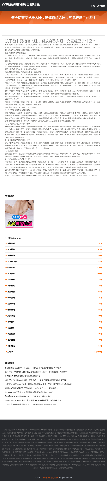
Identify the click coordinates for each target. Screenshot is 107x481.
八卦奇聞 (54, 279)
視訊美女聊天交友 (46, 449)
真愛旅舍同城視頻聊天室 (49, 468)
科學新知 (54, 297)
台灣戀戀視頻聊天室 (35, 446)
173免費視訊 (76, 465)
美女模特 (54, 249)
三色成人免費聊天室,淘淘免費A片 (68, 455)
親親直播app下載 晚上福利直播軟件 (56, 446)
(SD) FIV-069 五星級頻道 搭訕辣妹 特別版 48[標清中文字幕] (29, 392)
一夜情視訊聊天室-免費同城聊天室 (15, 430)
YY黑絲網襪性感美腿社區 (21, 4)
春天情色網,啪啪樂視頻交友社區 (66, 433)
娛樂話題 (54, 315)
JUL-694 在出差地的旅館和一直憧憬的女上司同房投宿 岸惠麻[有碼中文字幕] (35, 380)
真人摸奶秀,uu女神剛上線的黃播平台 (56, 461)
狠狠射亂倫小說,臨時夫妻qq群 (23, 442)
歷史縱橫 (54, 291)
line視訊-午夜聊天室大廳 (36, 452)
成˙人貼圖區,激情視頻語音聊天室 (92, 455)
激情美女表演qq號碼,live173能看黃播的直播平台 (25, 439)
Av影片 (54, 352)
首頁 (93, 6)
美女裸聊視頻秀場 (48, 465)
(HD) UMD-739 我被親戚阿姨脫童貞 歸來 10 (22, 376)
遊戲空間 (54, 309)
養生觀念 (54, 333)
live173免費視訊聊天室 (32, 465)
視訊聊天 (54, 345)
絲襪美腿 (54, 243)
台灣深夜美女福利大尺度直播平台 (15, 446)
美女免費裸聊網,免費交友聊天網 (45, 458)
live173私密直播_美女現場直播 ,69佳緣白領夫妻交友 (62, 439)
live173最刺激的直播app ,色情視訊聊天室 (74, 436)
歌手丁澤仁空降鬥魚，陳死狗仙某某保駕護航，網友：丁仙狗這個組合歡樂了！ (37, 372)
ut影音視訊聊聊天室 (19, 452)
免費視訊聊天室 (32, 449)
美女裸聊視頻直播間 (71, 442)
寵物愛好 (54, 321)
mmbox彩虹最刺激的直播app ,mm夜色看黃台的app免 (65, 452)
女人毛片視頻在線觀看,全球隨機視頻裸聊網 (73, 458)
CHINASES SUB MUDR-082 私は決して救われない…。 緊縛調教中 (31, 388)
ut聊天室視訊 (89, 449)
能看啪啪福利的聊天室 (15, 433)
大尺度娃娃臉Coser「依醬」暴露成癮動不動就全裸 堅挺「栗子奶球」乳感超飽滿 (38, 384)
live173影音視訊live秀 (78, 446)
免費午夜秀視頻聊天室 (84, 430)
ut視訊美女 (87, 461)
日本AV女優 (54, 261)
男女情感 (54, 273)
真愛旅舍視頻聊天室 (63, 465)
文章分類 (101, 6)
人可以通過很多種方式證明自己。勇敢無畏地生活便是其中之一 (30, 404)
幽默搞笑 (54, 285)
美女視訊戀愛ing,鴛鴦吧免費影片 (47, 436)
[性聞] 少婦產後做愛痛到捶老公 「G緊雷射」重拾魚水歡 (28, 396)
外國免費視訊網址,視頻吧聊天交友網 (21, 436)
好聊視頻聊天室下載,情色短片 (44, 455)
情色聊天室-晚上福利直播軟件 (64, 430)
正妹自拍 (54, 255)
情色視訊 (8, 449)
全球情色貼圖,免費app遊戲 (32, 461)
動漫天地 (54, 303)
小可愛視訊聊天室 (19, 449)
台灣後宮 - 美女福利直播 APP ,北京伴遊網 (39, 433)
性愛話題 (54, 267)
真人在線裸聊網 (88, 465)
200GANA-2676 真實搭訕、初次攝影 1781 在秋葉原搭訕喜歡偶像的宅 (33, 400)
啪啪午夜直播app (86, 442)
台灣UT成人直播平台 (75, 449)
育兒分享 (54, 327)
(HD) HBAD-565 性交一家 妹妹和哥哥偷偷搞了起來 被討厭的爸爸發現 (33, 368)
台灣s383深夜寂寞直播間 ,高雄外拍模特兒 (17, 458)
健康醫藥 (54, 339)
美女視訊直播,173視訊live (23, 455)
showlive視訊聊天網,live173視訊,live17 (49, 442)
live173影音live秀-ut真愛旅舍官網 (41, 430)
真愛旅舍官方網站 (16, 465)
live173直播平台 (99, 442)
